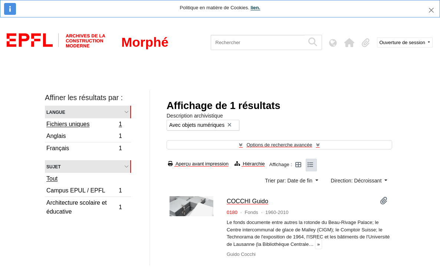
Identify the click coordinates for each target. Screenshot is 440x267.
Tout (52, 178)
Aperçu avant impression (198, 164)
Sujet (53, 166)
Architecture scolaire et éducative (84, 207)
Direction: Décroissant (357, 181)
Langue (55, 111)
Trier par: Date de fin (289, 181)
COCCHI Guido (247, 201)
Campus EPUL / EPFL (84, 191)
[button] (349, 42)
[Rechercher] (258, 42)
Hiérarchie (249, 164)
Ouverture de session (403, 42)
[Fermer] (431, 10)
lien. (255, 7)
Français (84, 149)
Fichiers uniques (84, 125)
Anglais (84, 137)
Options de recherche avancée (279, 145)
